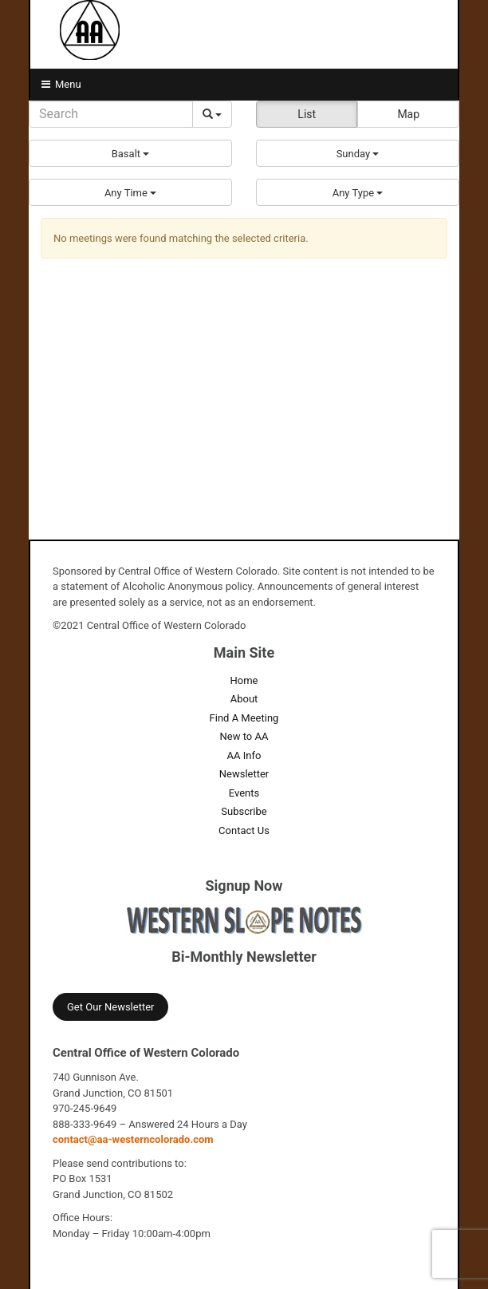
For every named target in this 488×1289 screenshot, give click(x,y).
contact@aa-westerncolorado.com (133, 1139)
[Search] (111, 114)
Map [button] (408, 114)
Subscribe (243, 811)
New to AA (244, 736)
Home (244, 680)
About (244, 699)
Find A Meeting (244, 718)
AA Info (244, 755)
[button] (130, 153)
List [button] (306, 114)
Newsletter (244, 774)
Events (244, 793)
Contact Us (244, 830)
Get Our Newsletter (110, 1007)
